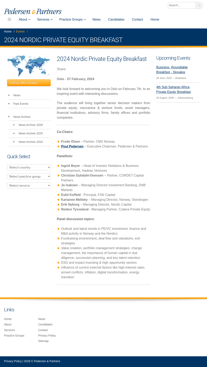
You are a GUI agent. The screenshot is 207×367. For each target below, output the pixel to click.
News (97, 19)
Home (9, 19)
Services (43, 19)
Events (20, 31)
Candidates (116, 19)
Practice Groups (71, 19)
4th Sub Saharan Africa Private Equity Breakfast (173, 89)
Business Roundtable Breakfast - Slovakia (172, 70)
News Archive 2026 (31, 125)
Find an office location (23, 82)
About (23, 19)
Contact (137, 19)
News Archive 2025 (31, 133)
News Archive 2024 (31, 141)
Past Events (21, 103)
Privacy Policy (47, 335)
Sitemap (43, 341)
